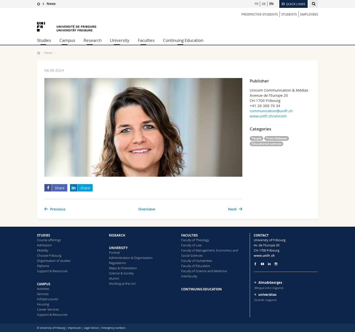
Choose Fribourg (49, 255)
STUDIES (43, 235)
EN (271, 3)
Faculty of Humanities (196, 260)
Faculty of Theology (195, 240)
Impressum (74, 328)
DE (264, 3)
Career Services (48, 309)
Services (43, 294)
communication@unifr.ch (271, 110)
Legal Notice (91, 328)
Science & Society (121, 273)
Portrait (114, 252)
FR (256, 3)
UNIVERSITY (118, 248)
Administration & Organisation (131, 257)
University (119, 40)
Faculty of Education (195, 266)
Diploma (43, 266)
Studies (44, 40)
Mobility (42, 250)
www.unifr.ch (264, 255)
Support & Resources (52, 271)
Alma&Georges (270, 282)
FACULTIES (189, 235)
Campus (67, 40)
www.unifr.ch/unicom (268, 115)
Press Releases (276, 138)
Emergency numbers (113, 328)
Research (93, 40)
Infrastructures (47, 299)
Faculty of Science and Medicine (204, 271)
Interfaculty (189, 276)
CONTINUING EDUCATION (201, 289)
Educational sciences (266, 144)
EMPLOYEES (309, 14)
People (256, 138)
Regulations (117, 263)
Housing (43, 304)
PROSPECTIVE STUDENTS (259, 14)
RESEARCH (117, 235)
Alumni (114, 278)
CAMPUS (43, 284)
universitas (267, 294)
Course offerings (49, 240)
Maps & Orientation (123, 268)
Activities (43, 288)
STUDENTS (289, 14)
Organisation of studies (54, 260)
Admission (44, 245)
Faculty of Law (191, 245)
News (51, 3)
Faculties (146, 40)
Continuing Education (183, 40)
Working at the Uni (122, 283)
